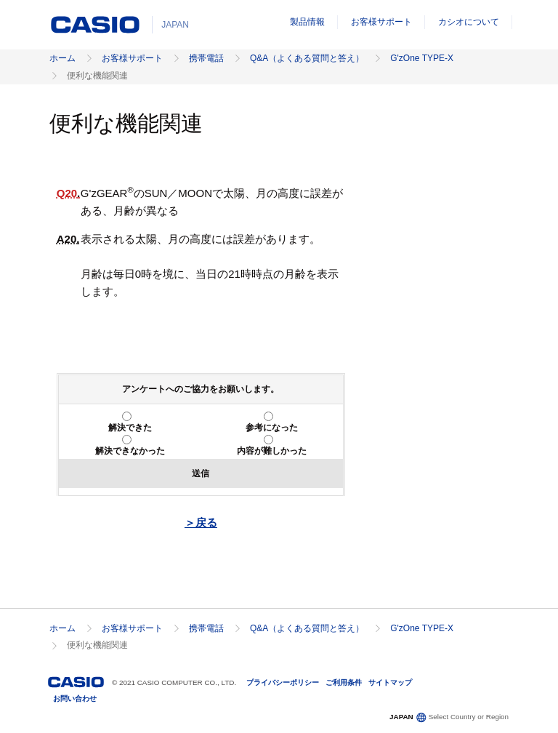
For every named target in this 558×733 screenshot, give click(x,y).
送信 (200, 473)
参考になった (272, 427)
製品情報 (307, 22)
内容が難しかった (272, 451)
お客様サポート (381, 22)
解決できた (130, 427)
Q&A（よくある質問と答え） (307, 58)
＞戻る (201, 522)
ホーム (62, 58)
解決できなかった (130, 451)
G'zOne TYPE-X (421, 58)
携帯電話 (206, 58)
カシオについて (468, 22)
